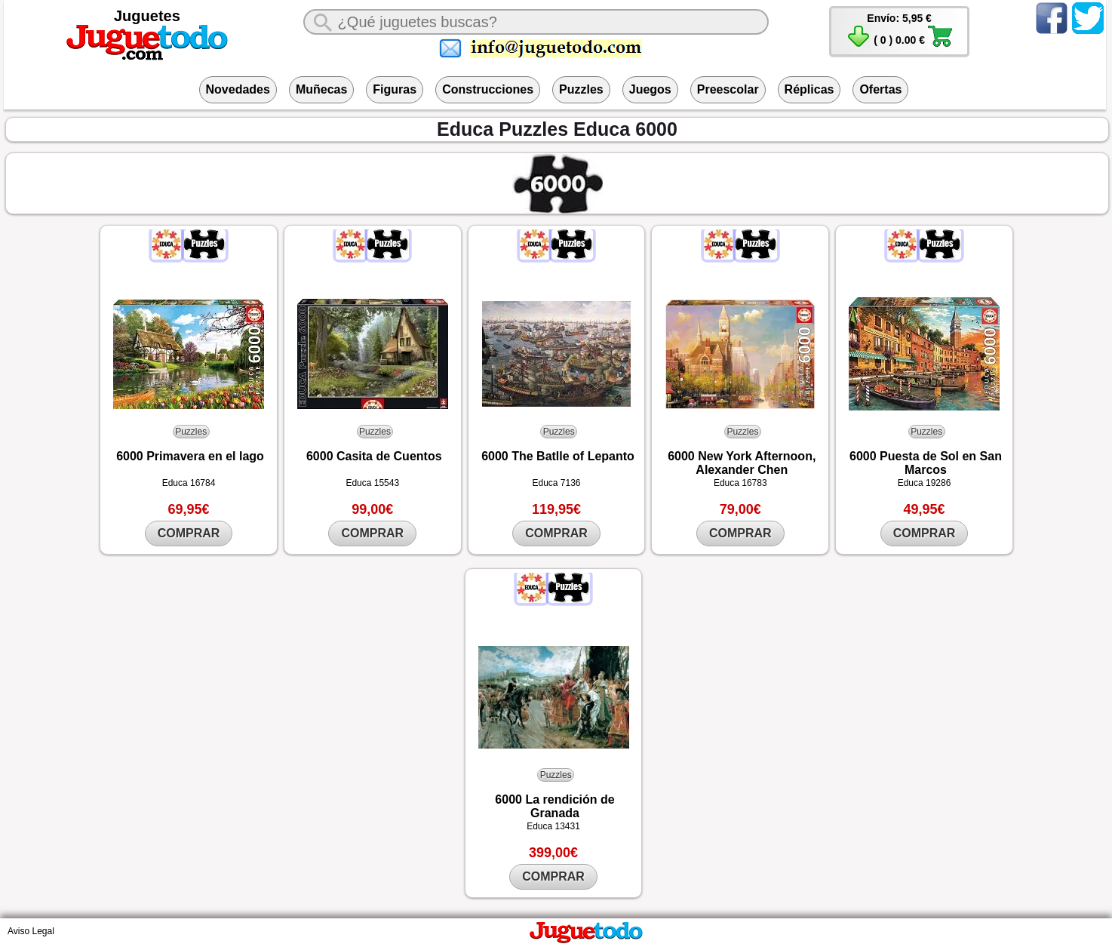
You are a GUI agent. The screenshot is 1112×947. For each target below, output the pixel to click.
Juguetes (147, 16)
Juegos (650, 89)
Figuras (394, 89)
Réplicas (809, 89)
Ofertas (880, 89)
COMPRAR (189, 533)
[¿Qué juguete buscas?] (536, 22)
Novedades (238, 89)
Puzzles (581, 89)
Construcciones (487, 89)
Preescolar (728, 89)
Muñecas (321, 89)
